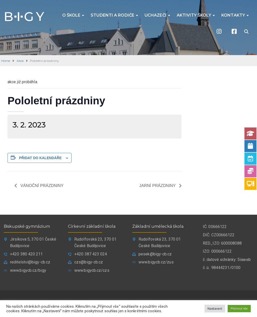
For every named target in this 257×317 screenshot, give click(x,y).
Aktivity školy (194, 15)
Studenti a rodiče (112, 15)
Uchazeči (155, 15)
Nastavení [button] (215, 308)
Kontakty (233, 15)
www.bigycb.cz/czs (91, 270)
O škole (71, 15)
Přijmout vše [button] (239, 308)
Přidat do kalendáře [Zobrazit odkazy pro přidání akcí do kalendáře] (40, 158)
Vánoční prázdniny (41, 186)
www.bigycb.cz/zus (156, 262)
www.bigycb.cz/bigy (28, 270)
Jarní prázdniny (158, 186)
